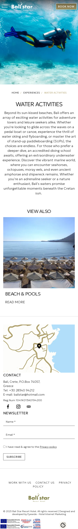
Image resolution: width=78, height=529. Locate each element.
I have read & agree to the (31, 446)
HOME (15, 92)
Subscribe (14, 456)
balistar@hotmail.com (29, 394)
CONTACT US (45, 482)
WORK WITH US (20, 482)
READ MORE (15, 302)
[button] (69, 264)
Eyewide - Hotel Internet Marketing (47, 514)
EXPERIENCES (31, 92)
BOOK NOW (66, 6)
